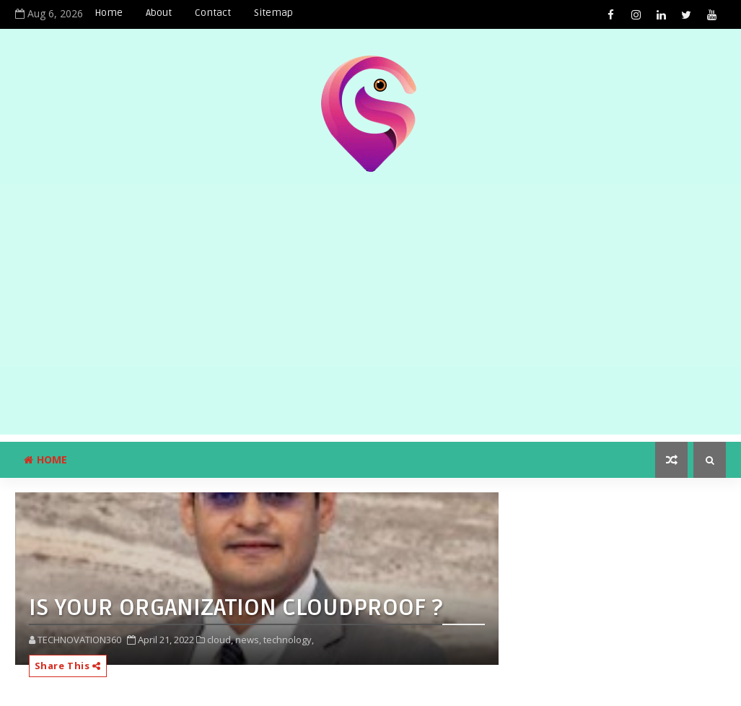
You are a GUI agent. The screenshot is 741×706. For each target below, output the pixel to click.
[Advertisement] (370, 333)
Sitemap (273, 12)
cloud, (220, 639)
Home (109, 12)
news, (248, 639)
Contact (213, 12)
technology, (288, 639)
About (159, 12)
